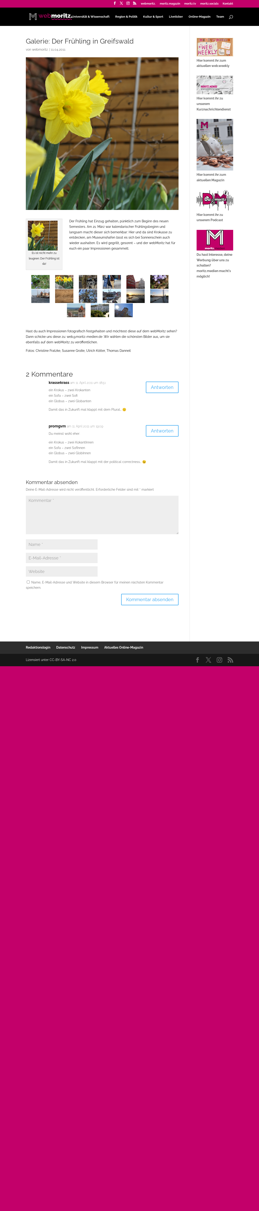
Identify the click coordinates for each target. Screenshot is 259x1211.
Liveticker (176, 16)
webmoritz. (148, 3)
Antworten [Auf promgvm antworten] (162, 431)
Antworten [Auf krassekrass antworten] (162, 387)
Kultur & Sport (153, 16)
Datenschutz (65, 647)
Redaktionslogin (38, 647)
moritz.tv (190, 3)
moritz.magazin (170, 3)
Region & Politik (126, 16)
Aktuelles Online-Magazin (123, 647)
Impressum (89, 647)
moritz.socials (209, 3)
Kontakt (228, 3)
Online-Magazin (200, 16)
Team (220, 16)
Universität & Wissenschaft (90, 16)
